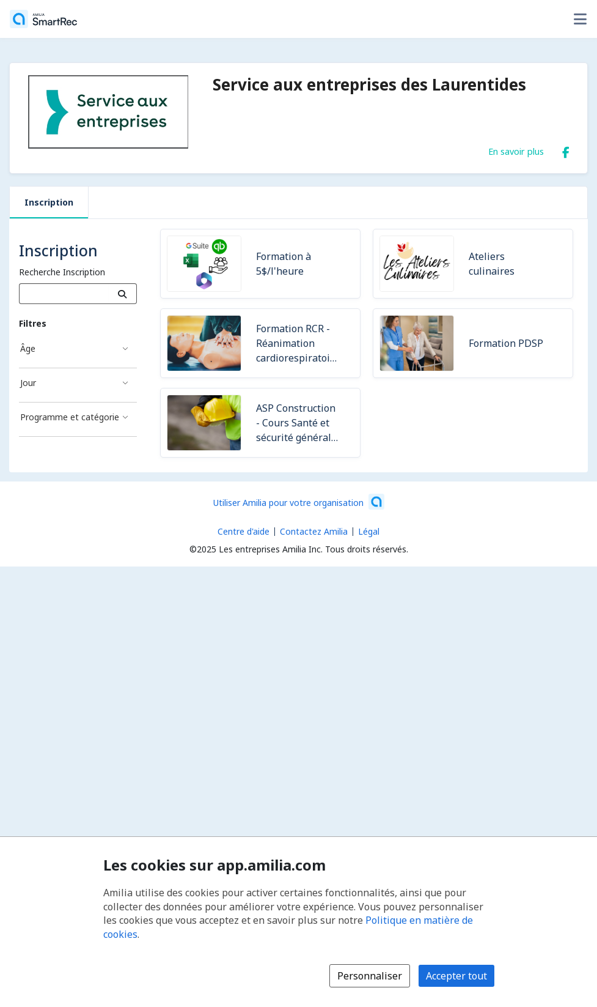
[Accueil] (43, 19)
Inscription (48, 202)
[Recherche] (122, 293)
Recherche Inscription (62, 272)
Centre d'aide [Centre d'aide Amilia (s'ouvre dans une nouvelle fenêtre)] (243, 531)
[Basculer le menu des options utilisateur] (580, 19)
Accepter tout (456, 976)
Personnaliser (369, 976)
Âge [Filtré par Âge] (27, 348)
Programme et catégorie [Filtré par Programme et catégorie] (69, 417)
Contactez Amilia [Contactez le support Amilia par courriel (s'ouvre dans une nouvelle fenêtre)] (314, 531)
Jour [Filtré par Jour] (28, 382)
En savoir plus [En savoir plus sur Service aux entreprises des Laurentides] (516, 151)
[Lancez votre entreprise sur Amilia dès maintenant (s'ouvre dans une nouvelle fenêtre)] (298, 502)
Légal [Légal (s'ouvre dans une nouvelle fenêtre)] (368, 531)
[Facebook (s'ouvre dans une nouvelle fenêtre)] (565, 149)
